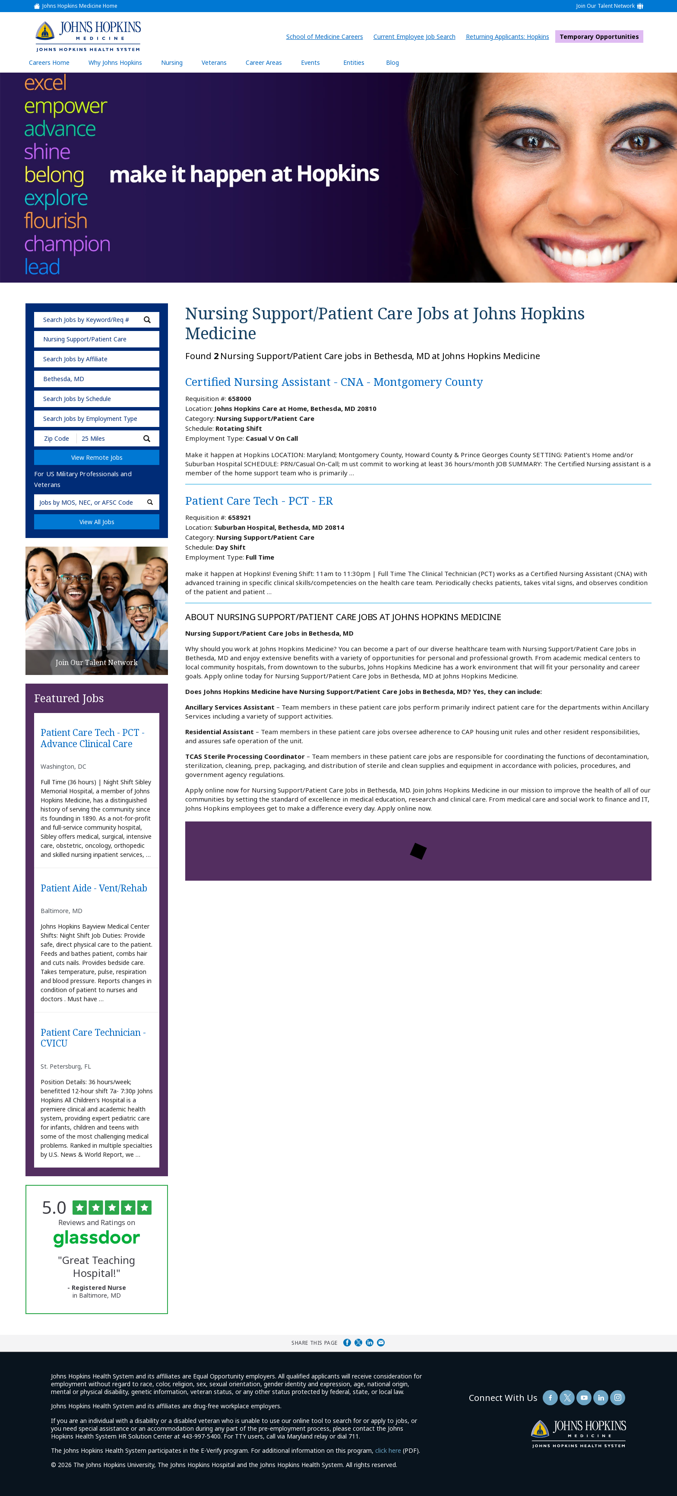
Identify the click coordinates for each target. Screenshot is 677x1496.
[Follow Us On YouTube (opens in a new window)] (584, 1397)
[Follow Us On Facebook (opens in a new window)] (550, 1397)
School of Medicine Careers (326, 36)
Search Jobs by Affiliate (75, 359)
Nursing (176, 62)
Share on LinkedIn (369, 1342)
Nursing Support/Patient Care (85, 339)
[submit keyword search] (147, 319)
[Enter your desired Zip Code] (56, 438)
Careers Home (49, 62)
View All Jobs (96, 522)
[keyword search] (97, 319)
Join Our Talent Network (605, 6)
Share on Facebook (347, 1342)
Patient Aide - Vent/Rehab (94, 888)
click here (388, 1450)
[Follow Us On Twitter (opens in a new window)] (567, 1397)
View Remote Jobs (97, 457)
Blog (392, 62)
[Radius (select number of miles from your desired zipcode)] (107, 438)
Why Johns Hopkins (115, 62)
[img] (88, 36)
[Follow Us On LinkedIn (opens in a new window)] (600, 1397)
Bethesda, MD (63, 379)
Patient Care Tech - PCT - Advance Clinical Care (93, 738)
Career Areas (264, 62)
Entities (360, 62)
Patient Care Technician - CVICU (93, 1038)
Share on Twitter (358, 1342)
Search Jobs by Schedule (77, 399)
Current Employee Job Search (416, 36)
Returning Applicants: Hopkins (510, 36)
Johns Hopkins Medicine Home (79, 6)
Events (310, 62)
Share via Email (381, 1342)
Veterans (214, 62)
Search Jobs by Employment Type (90, 418)
